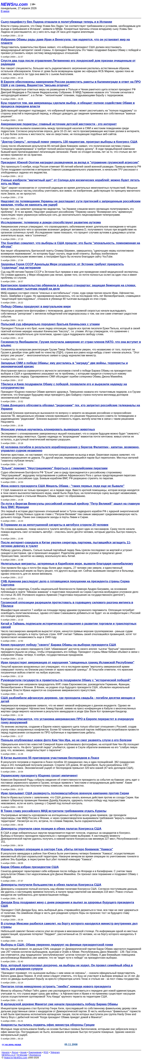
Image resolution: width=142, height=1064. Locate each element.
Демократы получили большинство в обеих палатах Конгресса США (51, 884)
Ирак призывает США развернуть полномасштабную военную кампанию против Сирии (65, 793)
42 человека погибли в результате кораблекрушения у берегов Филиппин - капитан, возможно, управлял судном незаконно (70, 448)
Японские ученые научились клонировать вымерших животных (48, 429)
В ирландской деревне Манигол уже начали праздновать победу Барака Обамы (59, 1004)
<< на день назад (11, 1044)
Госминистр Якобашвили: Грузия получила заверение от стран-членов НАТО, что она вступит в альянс (71, 343)
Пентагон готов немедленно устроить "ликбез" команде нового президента (56, 986)
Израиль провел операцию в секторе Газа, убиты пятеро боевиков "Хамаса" (57, 849)
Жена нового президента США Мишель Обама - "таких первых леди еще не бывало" (63, 486)
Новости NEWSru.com (15, 1057)
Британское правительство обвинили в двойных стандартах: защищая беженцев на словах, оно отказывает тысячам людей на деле (68, 287)
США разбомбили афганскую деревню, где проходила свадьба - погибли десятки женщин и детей (68, 699)
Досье (15, 1052)
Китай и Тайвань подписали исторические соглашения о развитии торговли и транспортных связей (68, 625)
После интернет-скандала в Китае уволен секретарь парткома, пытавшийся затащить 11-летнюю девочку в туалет (66, 544)
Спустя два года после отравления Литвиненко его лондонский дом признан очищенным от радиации (68, 62)
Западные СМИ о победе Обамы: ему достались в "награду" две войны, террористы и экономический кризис (64, 364)
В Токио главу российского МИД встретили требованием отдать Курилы (53, 811)
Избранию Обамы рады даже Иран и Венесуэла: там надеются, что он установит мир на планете (65, 41)
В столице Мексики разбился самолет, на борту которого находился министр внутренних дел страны (69, 925)
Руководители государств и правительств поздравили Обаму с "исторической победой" (66, 680)
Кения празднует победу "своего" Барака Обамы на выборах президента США (58, 644)
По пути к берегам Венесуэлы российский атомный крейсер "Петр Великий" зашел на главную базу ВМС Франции (70, 505)
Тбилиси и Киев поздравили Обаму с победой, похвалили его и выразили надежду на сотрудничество (64, 386)
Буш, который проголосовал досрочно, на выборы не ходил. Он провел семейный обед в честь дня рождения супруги (67, 967)
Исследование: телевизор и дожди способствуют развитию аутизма (51, 222)
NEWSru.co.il (8, 1055)
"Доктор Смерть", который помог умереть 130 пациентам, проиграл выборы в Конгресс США (69, 141)
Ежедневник (35, 1052)
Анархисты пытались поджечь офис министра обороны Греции (48, 1024)
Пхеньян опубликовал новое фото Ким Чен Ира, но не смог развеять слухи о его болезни (66, 740)
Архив (23, 1052)
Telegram (55, 1052)
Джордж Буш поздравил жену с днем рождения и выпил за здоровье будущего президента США (67, 904)
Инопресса (35, 1055)
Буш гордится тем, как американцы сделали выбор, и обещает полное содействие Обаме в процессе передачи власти (68, 104)
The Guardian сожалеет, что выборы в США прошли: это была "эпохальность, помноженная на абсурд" (70, 244)
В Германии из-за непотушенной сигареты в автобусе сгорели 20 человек (54, 524)
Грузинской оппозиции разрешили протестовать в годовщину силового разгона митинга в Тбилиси (67, 604)
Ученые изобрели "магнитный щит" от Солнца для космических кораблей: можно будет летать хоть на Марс (70, 181)
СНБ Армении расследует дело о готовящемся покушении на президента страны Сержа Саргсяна (65, 583)
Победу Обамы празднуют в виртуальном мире (36, 306)
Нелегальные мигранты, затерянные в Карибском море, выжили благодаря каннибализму (67, 563)
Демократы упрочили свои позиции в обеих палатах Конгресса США (51, 828)
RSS (46, 1052)
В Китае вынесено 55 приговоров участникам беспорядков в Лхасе (50, 757)
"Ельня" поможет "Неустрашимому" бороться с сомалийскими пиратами (54, 468)
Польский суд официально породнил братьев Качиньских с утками (50, 324)
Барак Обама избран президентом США (30, 867)
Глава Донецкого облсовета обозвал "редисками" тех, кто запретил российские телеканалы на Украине (70, 407)
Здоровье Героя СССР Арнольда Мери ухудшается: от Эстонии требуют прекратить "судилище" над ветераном (62, 266)
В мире (5, 11)
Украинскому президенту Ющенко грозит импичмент (39, 775)
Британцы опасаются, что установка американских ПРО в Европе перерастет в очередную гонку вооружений (67, 720)
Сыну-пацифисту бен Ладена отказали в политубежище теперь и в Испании (56, 21)
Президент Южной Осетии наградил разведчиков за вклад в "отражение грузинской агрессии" (70, 162)
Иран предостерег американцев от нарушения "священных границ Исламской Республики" (67, 662)
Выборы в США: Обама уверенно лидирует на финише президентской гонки (57, 944)
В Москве (22, 1055)
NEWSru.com (14, 4)
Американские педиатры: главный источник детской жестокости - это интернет (59, 124)
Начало (6, 1052)
